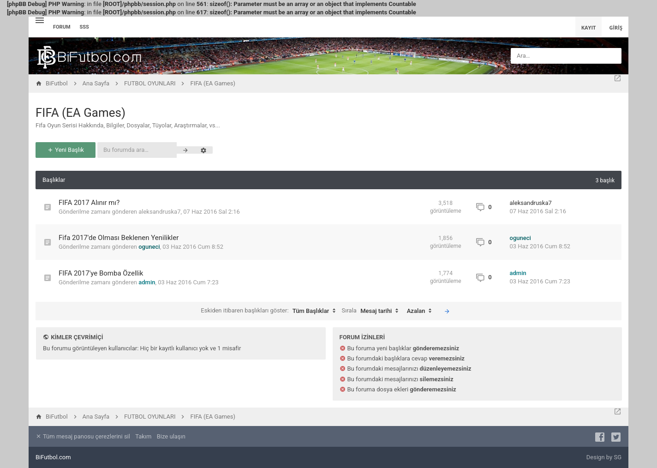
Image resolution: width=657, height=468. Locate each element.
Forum (62, 27)
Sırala (372, 311)
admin (146, 282)
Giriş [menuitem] (615, 27)
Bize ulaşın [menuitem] (171, 436)
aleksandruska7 (159, 211)
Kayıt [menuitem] (588, 27)
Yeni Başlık (65, 149)
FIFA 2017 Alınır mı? (89, 202)
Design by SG (603, 457)
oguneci (149, 246)
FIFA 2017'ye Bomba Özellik (101, 273)
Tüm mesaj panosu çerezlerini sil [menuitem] (83, 436)
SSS (84, 27)
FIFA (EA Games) (80, 113)
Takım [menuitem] (143, 436)
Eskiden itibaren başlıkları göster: (270, 311)
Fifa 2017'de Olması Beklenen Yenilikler (119, 238)
